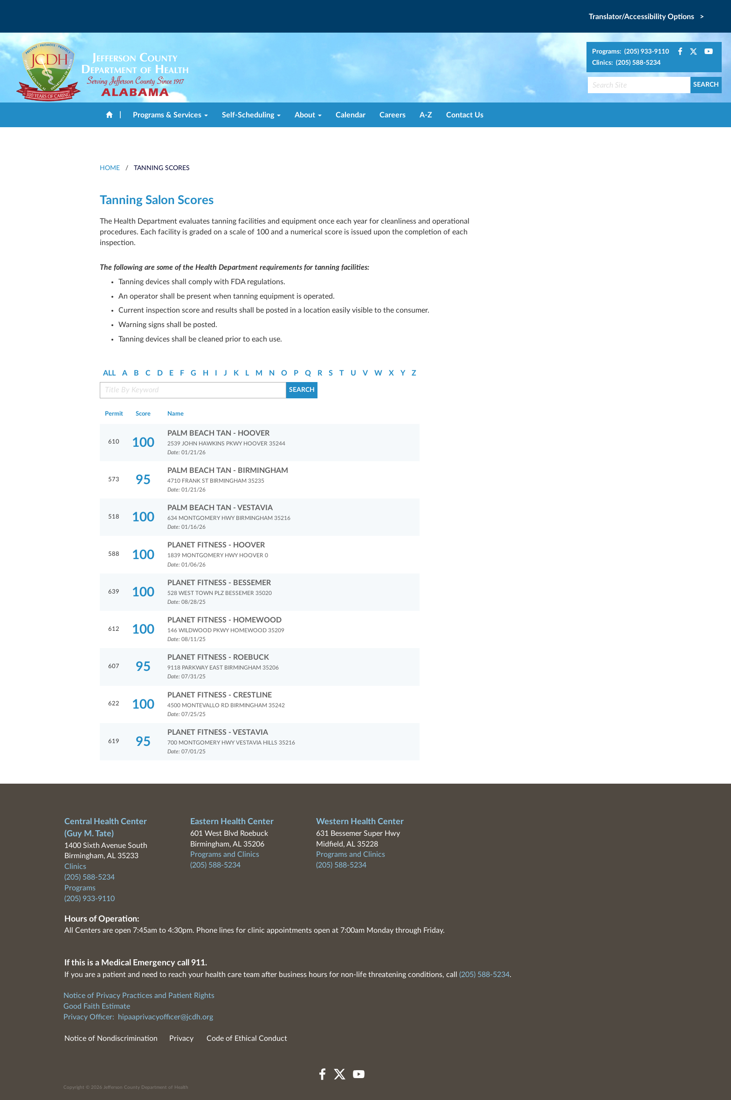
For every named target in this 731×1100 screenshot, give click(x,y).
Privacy (181, 1038)
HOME (110, 168)
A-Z (426, 115)
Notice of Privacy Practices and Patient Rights (138, 995)
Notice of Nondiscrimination (111, 1038)
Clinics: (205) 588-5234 (626, 63)
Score (143, 414)
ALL (109, 373)
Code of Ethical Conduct (247, 1038)
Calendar (351, 115)
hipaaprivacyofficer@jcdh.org (165, 1017)
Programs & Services (170, 115)
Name (175, 414)
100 (143, 442)
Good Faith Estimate (96, 1006)
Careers (392, 115)
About (308, 115)
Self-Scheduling (251, 115)
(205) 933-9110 (89, 898)
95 (143, 479)
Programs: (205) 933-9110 (630, 51)
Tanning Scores (162, 168)
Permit (114, 414)
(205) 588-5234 (89, 877)
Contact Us (464, 115)
